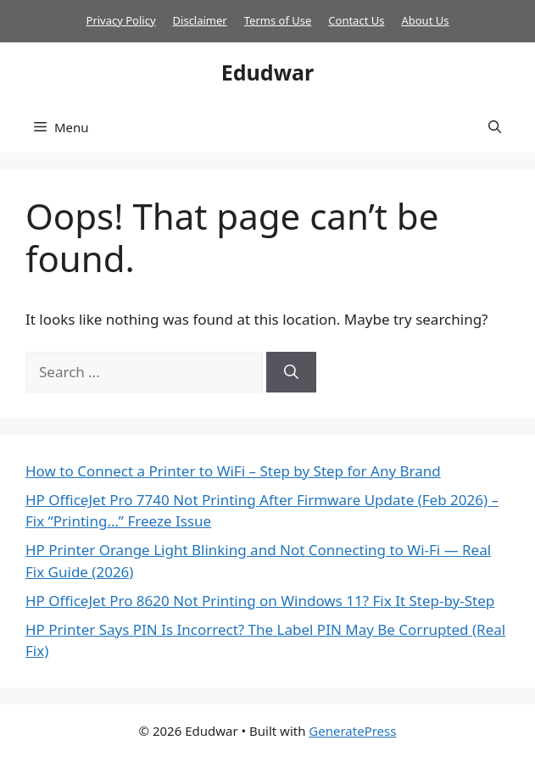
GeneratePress (352, 730)
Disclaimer (200, 20)
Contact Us (356, 20)
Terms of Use (278, 20)
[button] (494, 127)
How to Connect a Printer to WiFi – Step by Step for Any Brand (233, 471)
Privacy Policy (121, 20)
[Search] (291, 372)
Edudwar (267, 72)
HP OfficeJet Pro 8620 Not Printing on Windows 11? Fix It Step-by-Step (259, 600)
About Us (425, 20)
